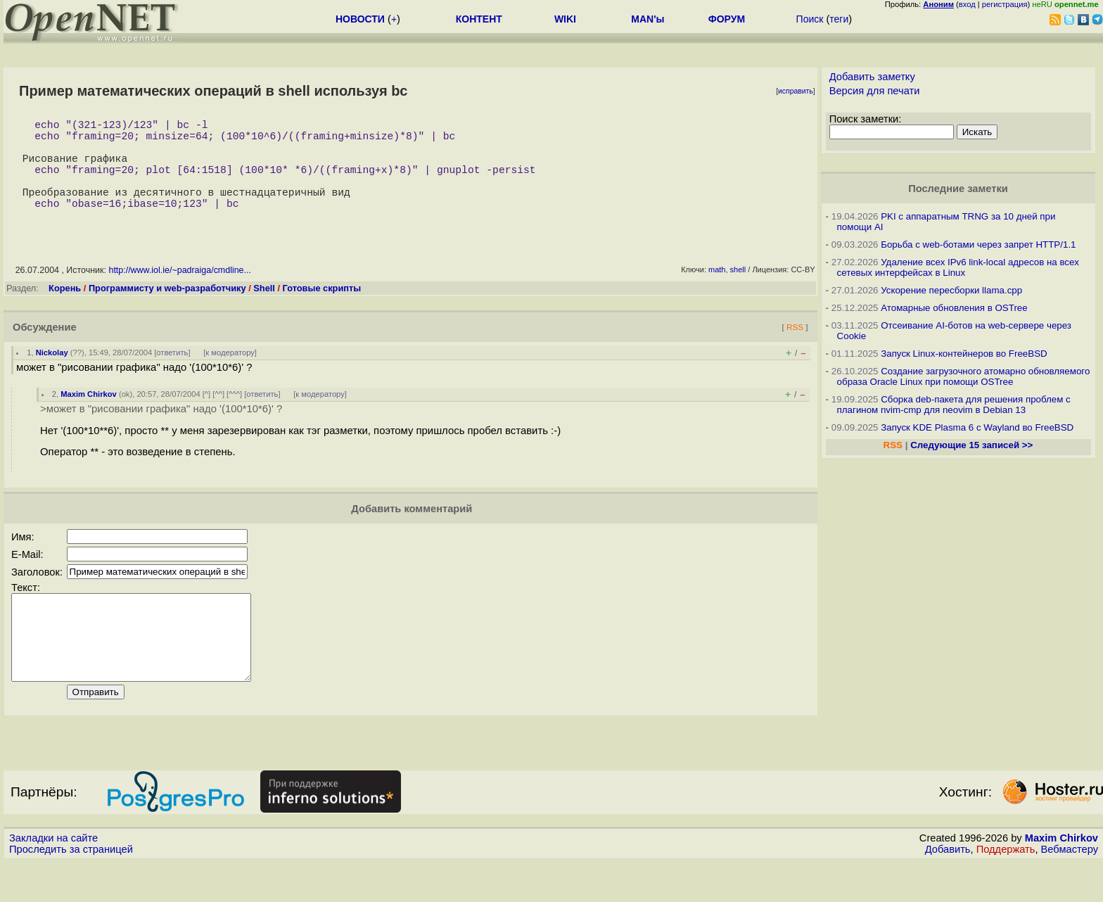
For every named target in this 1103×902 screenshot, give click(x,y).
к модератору (230, 375)
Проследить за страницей (71, 888)
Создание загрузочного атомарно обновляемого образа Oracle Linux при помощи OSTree (963, 376)
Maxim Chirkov (88, 416)
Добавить (948, 888)
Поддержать (1005, 888)
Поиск (810, 19)
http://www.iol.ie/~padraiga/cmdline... (179, 293)
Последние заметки (958, 188)
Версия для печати (874, 90)
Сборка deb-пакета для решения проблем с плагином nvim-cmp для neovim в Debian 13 (954, 404)
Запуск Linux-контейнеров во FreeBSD (964, 353)
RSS (794, 349)
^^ (218, 416)
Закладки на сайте (53, 877)
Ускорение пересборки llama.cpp (951, 290)
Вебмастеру (1069, 888)
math (716, 292)
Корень (65, 310)
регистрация (1005, 4)
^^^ (234, 416)
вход (967, 4)
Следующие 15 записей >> (971, 445)
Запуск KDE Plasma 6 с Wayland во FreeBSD (977, 427)
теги (838, 19)
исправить (795, 91)
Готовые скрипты (322, 310)
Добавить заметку (872, 76)
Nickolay (52, 375)
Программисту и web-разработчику (167, 310)
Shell (264, 310)
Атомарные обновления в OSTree (954, 308)
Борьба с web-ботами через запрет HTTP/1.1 (978, 244)
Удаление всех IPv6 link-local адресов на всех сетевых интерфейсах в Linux (958, 267)
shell (738, 292)
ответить (172, 375)
